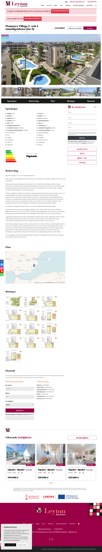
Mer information (15, 540)
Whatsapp (82, 162)
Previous (3, 59)
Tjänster (68, 5)
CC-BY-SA (62, 282)
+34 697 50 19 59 (92, 2)
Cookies (67, 549)
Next (99, 59)
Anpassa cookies (22, 544)
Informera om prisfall (75, 28)
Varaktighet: (9, 401)
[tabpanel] (20, 462)
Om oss (49, 5)
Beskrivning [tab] (34, 101)
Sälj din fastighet (78, 5)
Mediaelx (93, 549)
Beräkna (20, 410)
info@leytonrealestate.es (77, 2)
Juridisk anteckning (49, 549)
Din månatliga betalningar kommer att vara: (19, 414)
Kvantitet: (8, 385)
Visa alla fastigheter (82, 438)
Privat (60, 549)
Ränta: (7, 393)
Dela (82, 154)
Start (42, 5)
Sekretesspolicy (71, 133)
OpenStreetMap (48, 282)
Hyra (61, 5)
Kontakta (89, 5)
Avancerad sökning (60, 11)
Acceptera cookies (10, 544)
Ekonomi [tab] (91, 101)
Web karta (75, 549)
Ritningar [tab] (71, 101)
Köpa (55, 5)
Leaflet (36, 282)
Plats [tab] (53, 101)
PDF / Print (82, 158)
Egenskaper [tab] (12, 101)
